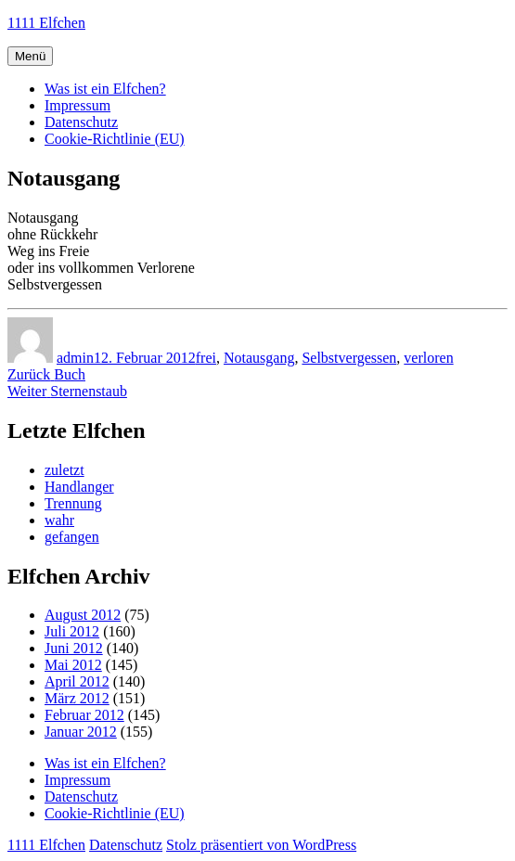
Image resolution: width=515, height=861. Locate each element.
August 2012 (83, 615)
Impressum (77, 105)
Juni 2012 (74, 648)
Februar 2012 (84, 715)
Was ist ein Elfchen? (105, 88)
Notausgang (259, 358)
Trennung (73, 503)
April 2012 (77, 681)
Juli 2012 (72, 631)
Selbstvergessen (349, 358)
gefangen (72, 537)
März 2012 (77, 698)
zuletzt (64, 470)
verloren (428, 358)
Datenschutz (81, 122)
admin (75, 358)
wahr (59, 520)
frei (206, 358)
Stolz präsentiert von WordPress (261, 845)
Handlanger (79, 487)
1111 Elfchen (46, 23)
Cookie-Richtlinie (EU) (115, 139)
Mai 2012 (73, 665)
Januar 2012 (81, 731)
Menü (30, 56)
